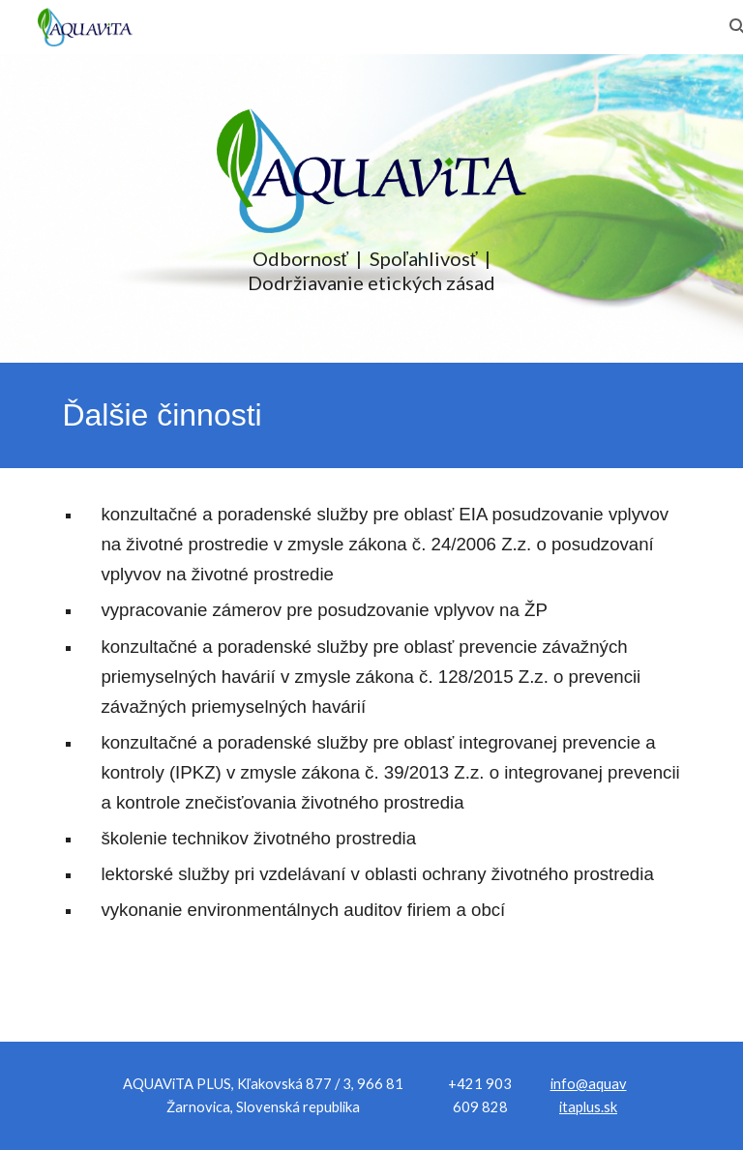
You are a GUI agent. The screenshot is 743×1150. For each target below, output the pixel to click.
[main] (371, 271)
